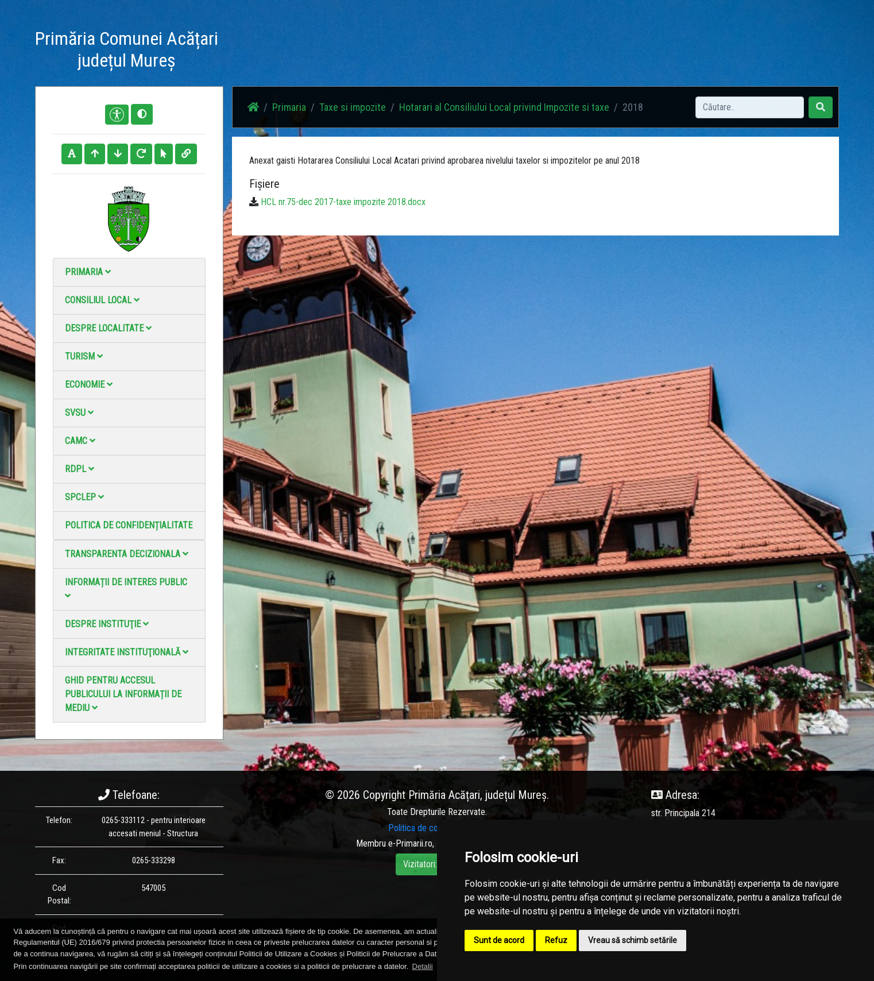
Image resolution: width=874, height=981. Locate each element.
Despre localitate (108, 328)
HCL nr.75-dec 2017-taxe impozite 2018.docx (343, 201)
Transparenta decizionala (126, 554)
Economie (89, 384)
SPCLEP (84, 497)
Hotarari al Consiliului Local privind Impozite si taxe (504, 107)
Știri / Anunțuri (421, 51)
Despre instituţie (107, 624)
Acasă (370, 51)
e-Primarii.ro (410, 843)
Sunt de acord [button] (499, 940)
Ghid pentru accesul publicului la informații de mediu (123, 694)
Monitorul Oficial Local (664, 51)
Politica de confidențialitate (128, 525)
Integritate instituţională (126, 652)
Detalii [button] (422, 966)
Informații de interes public (126, 588)
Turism (84, 356)
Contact (596, 51)
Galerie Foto (483, 51)
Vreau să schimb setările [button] (632, 940)
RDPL (79, 469)
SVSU (79, 412)
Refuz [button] (556, 940)
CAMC (80, 440)
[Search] (749, 107)
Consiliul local (102, 300)
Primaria (88, 272)
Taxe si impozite (352, 107)
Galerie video (543, 51)
